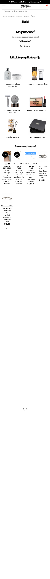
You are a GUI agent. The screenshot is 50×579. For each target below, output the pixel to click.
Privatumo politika (8, 447)
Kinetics (3, 314)
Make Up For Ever (6, 337)
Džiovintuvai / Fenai (7, 359)
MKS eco (3, 311)
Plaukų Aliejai (5, 352)
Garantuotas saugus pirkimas (12, 435)
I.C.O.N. (3, 263)
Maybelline (4, 266)
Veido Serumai (5, 372)
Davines (3, 243)
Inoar (2, 251)
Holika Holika (5, 321)
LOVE (22, 2)
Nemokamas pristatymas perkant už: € (17, 428)
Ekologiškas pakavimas (10, 433)
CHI (1, 319)
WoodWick (4, 273)
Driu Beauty (4, 294)
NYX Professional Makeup (9, 281)
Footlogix (3, 316)
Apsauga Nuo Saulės (7, 382)
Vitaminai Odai (5, 415)
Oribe (2, 309)
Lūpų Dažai (4, 405)
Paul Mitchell (5, 334)
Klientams (6, 462)
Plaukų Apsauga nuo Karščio (10, 362)
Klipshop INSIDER (8, 452)
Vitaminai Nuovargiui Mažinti (10, 412)
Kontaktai (5, 467)
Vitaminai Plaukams (7, 407)
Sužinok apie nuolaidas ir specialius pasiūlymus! (19, 523)
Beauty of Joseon (6, 268)
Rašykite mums (25, 46)
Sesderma (3, 256)
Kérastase (3, 253)
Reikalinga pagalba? (9, 541)
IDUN (2, 332)
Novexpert (4, 342)
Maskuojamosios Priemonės (10, 392)
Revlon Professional (7, 306)
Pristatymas (6, 472)
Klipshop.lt (6, 442)
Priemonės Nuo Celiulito (9, 377)
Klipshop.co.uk (7, 504)
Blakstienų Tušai (5, 400)
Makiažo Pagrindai (6, 387)
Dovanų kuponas (8, 518)
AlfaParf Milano (5, 326)
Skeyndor (3, 299)
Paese (2, 289)
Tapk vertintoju (7, 486)
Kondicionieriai (5, 349)
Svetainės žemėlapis (9, 457)
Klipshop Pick (7, 494)
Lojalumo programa (9, 491)
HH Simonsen (5, 324)
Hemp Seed (4, 329)
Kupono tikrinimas (8, 477)
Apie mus (5, 464)
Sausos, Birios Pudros (7, 395)
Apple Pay (5, 449)
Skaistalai (3, 402)
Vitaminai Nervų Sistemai (9, 420)
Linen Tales (4, 276)
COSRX (3, 279)
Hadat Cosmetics (6, 304)
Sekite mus (6, 558)
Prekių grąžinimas (8, 430)
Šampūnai (3, 347)
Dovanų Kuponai (8, 474)
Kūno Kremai (4, 370)
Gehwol (3, 286)
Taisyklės (5, 444)
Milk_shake (4, 246)
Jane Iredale (4, 261)
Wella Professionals (7, 296)
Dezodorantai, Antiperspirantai (11, 380)
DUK (4, 454)
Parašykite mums (8, 548)
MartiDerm (4, 271)
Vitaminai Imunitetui (7, 423)
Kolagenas (3, 410)
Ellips (2, 291)
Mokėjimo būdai (8, 469)
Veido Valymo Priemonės (9, 375)
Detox (2, 417)
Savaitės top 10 (7, 489)
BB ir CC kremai (6, 397)
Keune (2, 284)
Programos (6, 484)
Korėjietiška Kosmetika (8, 385)
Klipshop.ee (6, 506)
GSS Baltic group (9, 498)
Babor (2, 248)
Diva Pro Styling (6, 301)
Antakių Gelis (5, 390)
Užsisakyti (8, 533)
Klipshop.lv (6, 501)
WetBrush (3, 258)
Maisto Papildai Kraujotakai (9, 425)
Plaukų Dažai (4, 364)
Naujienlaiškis (7, 521)
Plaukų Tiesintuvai (6, 357)
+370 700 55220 (8, 544)
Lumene (3, 339)
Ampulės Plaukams (7, 354)
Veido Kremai (5, 367)
